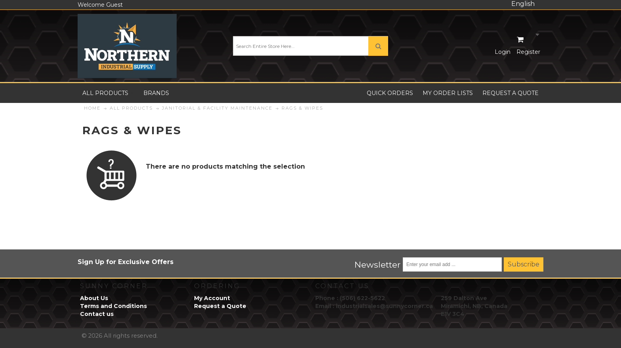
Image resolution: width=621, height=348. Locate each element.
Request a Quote (220, 306)
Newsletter (377, 264)
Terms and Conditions (113, 306)
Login (503, 51)
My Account (212, 298)
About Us (94, 298)
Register (528, 51)
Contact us (97, 314)
